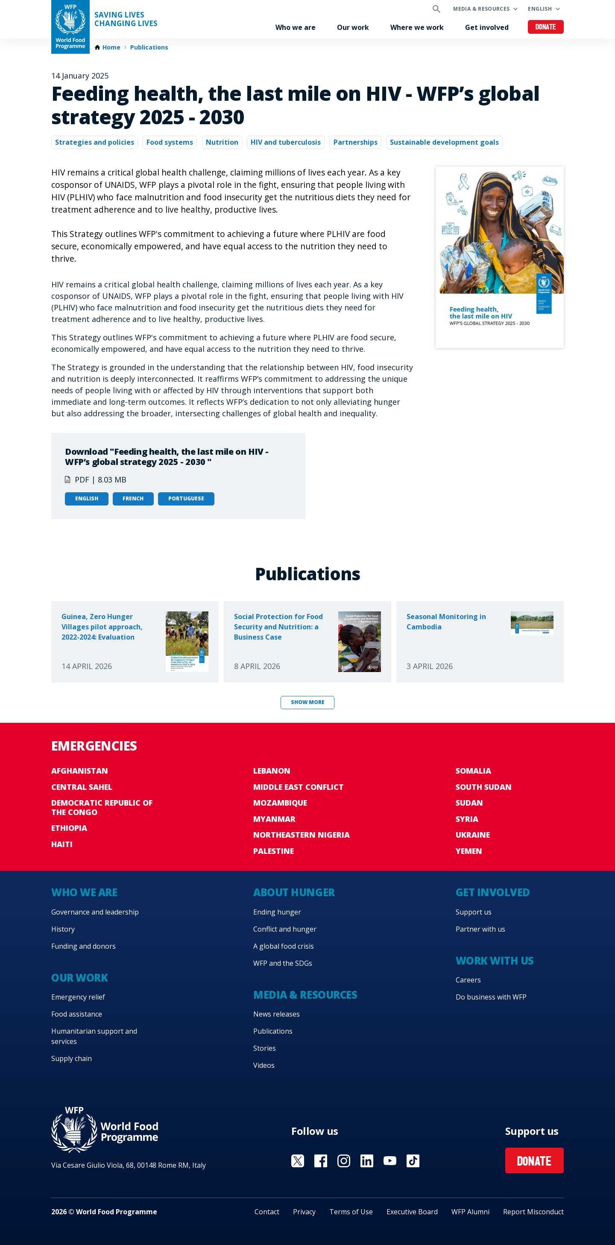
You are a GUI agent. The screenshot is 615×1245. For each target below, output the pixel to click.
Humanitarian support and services (94, 1036)
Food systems (169, 142)
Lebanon (271, 771)
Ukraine (473, 835)
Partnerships (356, 142)
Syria (467, 819)
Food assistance (76, 1014)
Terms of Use (351, 1211)
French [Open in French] (133, 498)
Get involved (487, 27)
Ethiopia (69, 828)
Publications (149, 47)
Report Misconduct (533, 1211)
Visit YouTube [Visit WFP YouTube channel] (390, 1160)
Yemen (469, 851)
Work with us (495, 960)
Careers (468, 980)
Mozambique (280, 803)
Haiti (62, 844)
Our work (353, 27)
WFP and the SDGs (282, 963)
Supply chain (71, 1058)
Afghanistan (79, 771)
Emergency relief (78, 997)
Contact (267, 1211)
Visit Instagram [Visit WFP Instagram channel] (343, 1160)
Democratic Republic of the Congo (101, 807)
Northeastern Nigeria (301, 835)
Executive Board (412, 1211)
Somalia (473, 771)
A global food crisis (283, 946)
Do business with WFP (491, 997)
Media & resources (481, 8)
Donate (546, 27)
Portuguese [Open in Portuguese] (186, 498)
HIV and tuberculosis (286, 142)
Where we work (417, 27)
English (540, 8)
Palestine (273, 851)
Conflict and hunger (284, 929)
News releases (276, 1014)
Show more (308, 702)
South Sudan (484, 787)
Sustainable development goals (444, 142)
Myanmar (274, 819)
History (63, 929)
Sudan (469, 803)
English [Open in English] (86, 498)
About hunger (293, 892)
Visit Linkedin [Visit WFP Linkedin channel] (366, 1160)
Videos (264, 1065)
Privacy (304, 1211)
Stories (264, 1048)
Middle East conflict (298, 787)
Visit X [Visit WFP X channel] (297, 1160)
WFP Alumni (470, 1211)
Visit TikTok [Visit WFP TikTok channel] (413, 1160)
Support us (474, 912)
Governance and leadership (95, 912)
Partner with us (480, 929)
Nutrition (222, 142)
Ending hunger (277, 912)
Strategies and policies (94, 142)
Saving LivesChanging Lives (126, 19)
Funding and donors (83, 946)
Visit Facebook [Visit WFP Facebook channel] (320, 1160)
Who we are (295, 27)
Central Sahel (81, 787)
